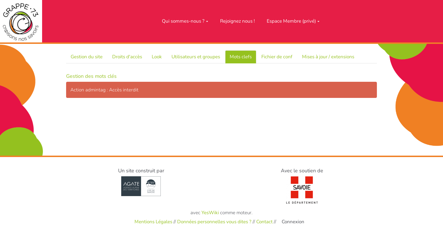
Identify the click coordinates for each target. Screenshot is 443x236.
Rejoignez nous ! (237, 21)
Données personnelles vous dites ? (214, 221)
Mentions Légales (153, 221)
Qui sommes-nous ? (185, 21)
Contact (264, 221)
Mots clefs (241, 56)
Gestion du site (87, 56)
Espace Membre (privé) (293, 21)
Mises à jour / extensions (328, 56)
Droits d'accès (127, 56)
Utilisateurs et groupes (195, 56)
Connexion (293, 221)
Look (157, 56)
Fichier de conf (276, 56)
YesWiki (210, 212)
